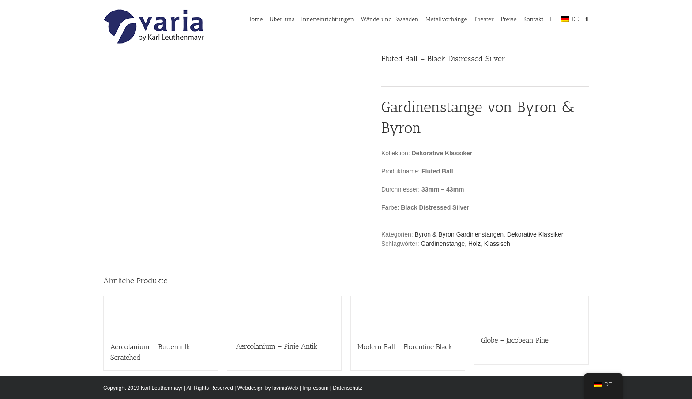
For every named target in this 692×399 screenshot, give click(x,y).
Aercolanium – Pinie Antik (276, 346)
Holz (474, 243)
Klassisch (497, 243)
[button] (587, 18)
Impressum (315, 388)
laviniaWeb (285, 388)
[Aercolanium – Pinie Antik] (284, 314)
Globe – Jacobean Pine (515, 340)
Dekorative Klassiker (535, 234)
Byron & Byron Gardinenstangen (459, 234)
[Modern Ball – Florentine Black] (408, 314)
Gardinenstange (443, 243)
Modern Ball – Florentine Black (404, 347)
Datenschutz (347, 388)
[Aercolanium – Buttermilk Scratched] (161, 314)
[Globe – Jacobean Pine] (531, 311)
